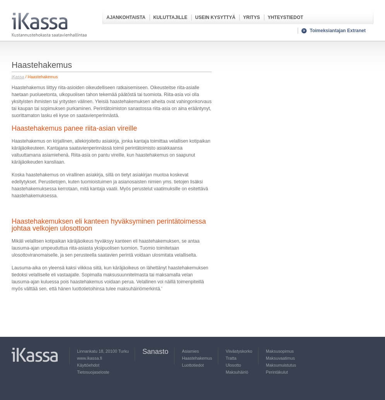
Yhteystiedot (285, 17)
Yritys (251, 17)
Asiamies (190, 351)
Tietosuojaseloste (93, 372)
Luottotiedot (193, 365)
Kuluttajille (170, 17)
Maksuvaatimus (280, 358)
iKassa (18, 76)
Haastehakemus (197, 358)
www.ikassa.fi (89, 358)
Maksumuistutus (281, 365)
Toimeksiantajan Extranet (338, 30)
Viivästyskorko (239, 351)
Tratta (231, 358)
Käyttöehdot (88, 365)
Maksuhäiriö (237, 372)
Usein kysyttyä (215, 17)
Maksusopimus (280, 351)
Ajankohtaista (125, 17)
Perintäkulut (277, 372)
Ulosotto (233, 365)
